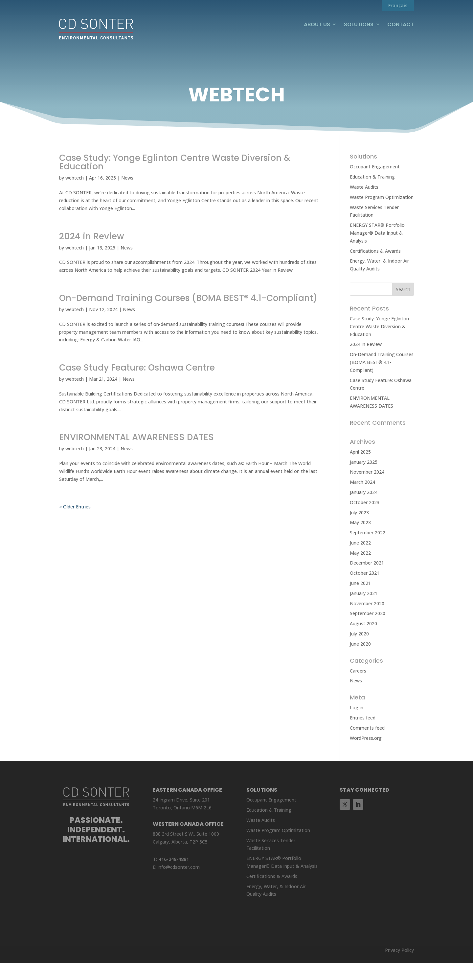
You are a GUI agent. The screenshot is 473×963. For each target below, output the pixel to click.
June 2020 (360, 644)
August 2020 (363, 623)
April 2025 (360, 452)
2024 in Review (91, 236)
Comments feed (367, 728)
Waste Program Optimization (382, 197)
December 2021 (367, 563)
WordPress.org (366, 738)
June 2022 (360, 543)
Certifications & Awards (375, 251)
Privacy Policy (399, 950)
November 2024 (367, 472)
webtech (74, 178)
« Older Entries (75, 506)
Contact (400, 24)
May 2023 (360, 522)
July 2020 (359, 634)
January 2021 (363, 593)
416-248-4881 (174, 859)
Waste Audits (364, 187)
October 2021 (364, 573)
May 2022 (360, 553)
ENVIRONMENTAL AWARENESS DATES (137, 437)
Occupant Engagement (375, 166)
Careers (358, 671)
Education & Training (372, 177)
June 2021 (360, 583)
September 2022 (367, 532)
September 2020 (367, 613)
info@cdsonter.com (179, 867)
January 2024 (363, 492)
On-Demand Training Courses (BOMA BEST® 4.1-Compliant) (188, 298)
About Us (317, 24)
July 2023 (359, 512)
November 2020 (367, 603)
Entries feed (362, 718)
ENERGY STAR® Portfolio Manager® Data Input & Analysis (377, 233)
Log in (356, 707)
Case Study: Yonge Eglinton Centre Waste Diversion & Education (174, 162)
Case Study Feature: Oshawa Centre (137, 368)
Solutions (358, 24)
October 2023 (364, 502)
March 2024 (362, 482)
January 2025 (363, 462)
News (127, 178)
